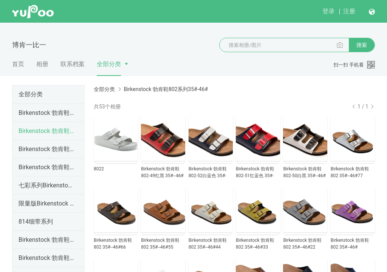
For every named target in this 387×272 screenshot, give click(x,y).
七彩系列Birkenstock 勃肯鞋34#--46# (47, 185)
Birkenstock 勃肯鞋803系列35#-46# (47, 149)
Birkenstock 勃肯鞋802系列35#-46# (47, 130)
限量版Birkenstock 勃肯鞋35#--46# (47, 203)
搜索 (361, 45)
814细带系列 (36, 221)
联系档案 (72, 64)
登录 (328, 11)
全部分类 (109, 64)
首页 (18, 64)
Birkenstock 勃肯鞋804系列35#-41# (47, 167)
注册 (349, 11)
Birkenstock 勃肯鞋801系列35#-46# (47, 112)
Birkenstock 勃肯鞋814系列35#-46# (47, 239)
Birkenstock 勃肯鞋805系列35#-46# (47, 257)
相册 (42, 64)
